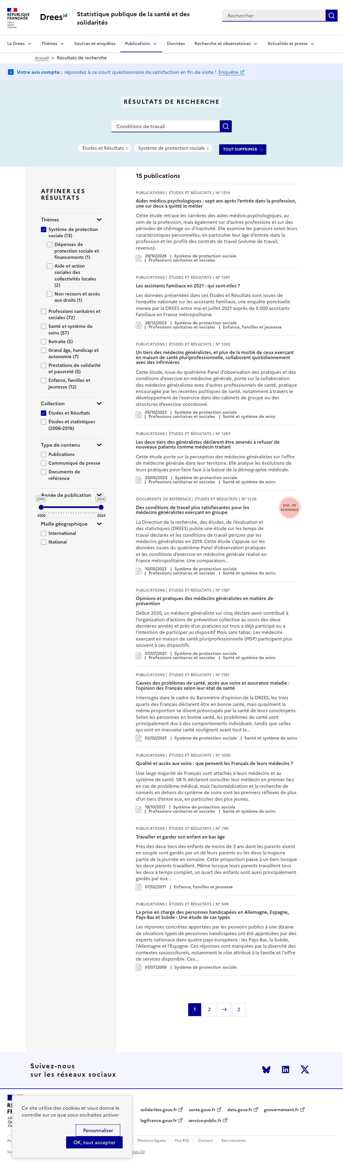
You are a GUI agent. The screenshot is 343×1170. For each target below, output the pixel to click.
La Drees (16, 43)
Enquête (229, 72)
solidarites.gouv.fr (158, 1110)
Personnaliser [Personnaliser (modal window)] (98, 1130)
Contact (205, 1140)
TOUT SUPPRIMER (240, 149)
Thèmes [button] (50, 219)
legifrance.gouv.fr (158, 1121)
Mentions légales (151, 1140)
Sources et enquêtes (94, 43)
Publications (137, 43)
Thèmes (49, 43)
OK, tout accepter (94, 1142)
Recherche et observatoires (222, 43)
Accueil (42, 58)
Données (176, 43)
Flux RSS (182, 1140)
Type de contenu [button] (60, 445)
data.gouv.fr (239, 1110)
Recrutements (234, 1140)
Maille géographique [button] (64, 523)
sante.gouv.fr (202, 1110)
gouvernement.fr (281, 1110)
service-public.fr (205, 1121)
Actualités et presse (288, 43)
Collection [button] (53, 403)
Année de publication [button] (66, 495)
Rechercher (332, 16)
